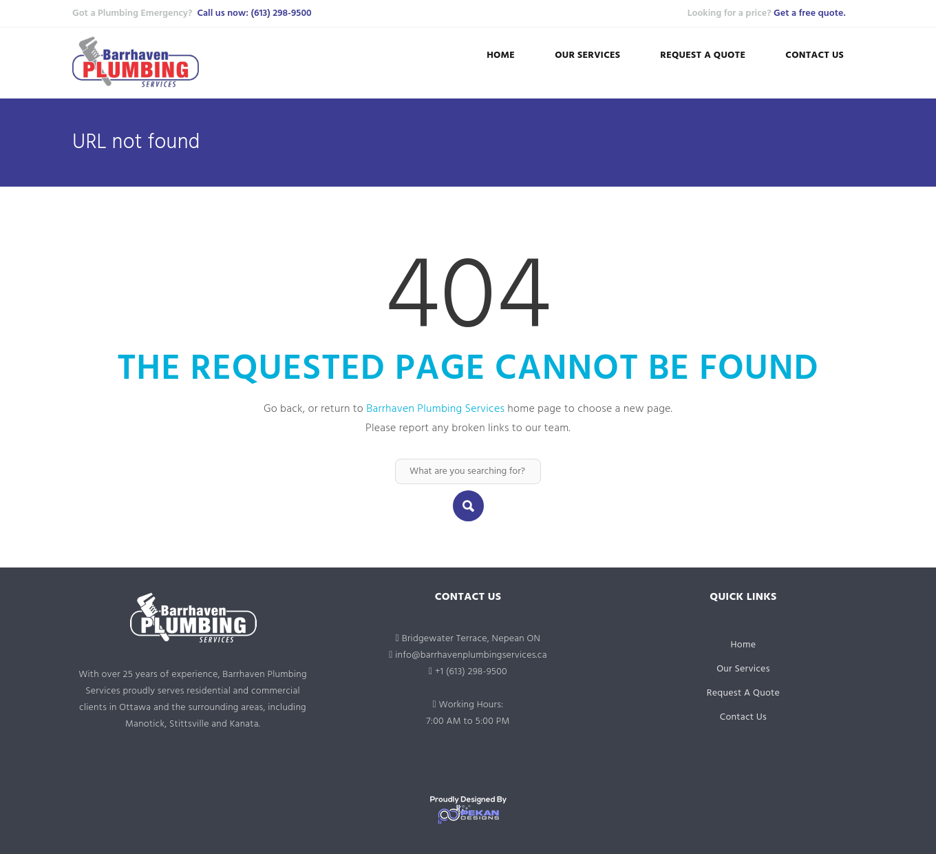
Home (501, 55)
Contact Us (814, 55)
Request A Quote (702, 55)
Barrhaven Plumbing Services (435, 409)
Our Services (587, 55)
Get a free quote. (809, 13)
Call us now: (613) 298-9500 (254, 13)
